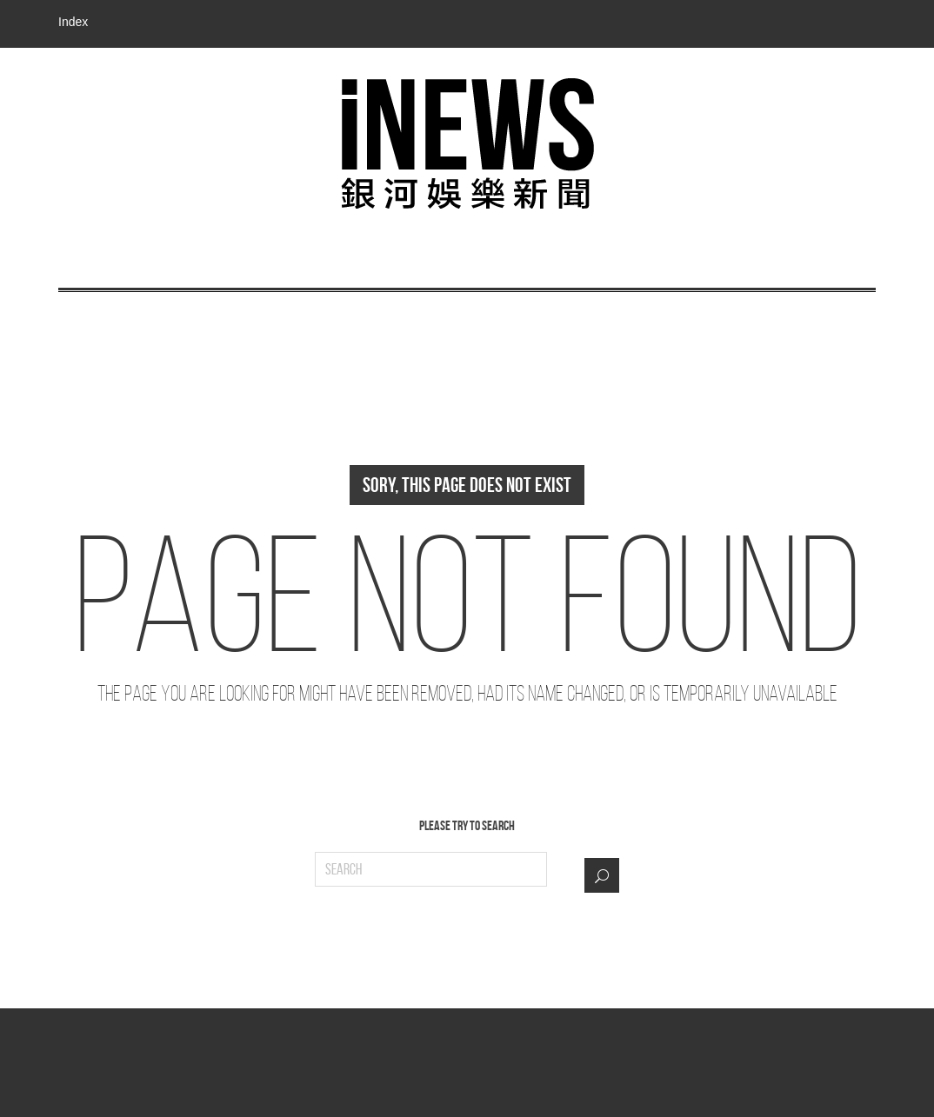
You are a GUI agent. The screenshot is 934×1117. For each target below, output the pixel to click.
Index (73, 22)
